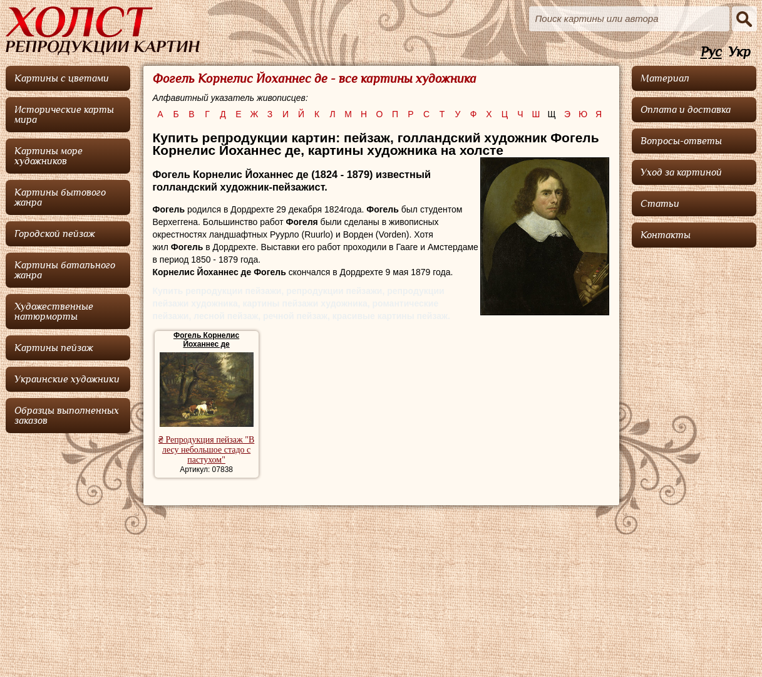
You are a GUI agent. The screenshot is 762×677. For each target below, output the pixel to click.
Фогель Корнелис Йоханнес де (206, 340)
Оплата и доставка (686, 110)
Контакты (666, 235)
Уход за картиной (681, 172)
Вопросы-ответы (681, 141)
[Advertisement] (694, 442)
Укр (739, 52)
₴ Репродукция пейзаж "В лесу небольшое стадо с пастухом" (206, 449)
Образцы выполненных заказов (66, 416)
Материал (665, 78)
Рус (711, 52)
